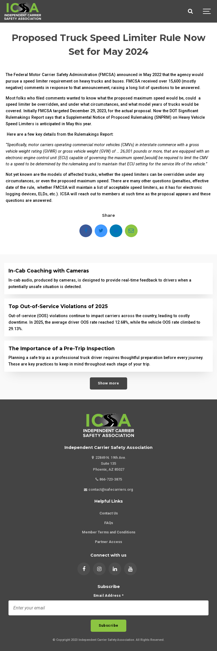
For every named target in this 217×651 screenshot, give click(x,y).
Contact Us (108, 513)
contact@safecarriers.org (108, 489)
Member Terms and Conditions (108, 532)
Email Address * (108, 596)
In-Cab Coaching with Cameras (48, 271)
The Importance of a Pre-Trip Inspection (61, 348)
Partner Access (108, 542)
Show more (108, 383)
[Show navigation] (207, 11)
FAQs (108, 523)
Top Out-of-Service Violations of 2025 (58, 306)
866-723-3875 (108, 479)
